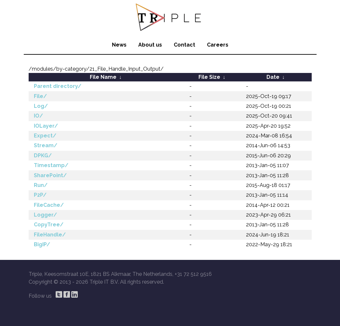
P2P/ (40, 195)
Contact (184, 45)
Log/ (41, 106)
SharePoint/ (50, 175)
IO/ (38, 116)
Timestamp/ (51, 165)
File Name (103, 77)
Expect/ (45, 136)
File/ (40, 96)
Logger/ (45, 215)
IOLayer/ (46, 126)
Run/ (41, 185)
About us (150, 45)
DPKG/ (43, 155)
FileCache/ (49, 205)
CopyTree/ (48, 224)
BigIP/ (42, 244)
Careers (217, 45)
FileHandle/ (50, 235)
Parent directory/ (57, 86)
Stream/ (45, 145)
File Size (209, 77)
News (119, 45)
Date (272, 77)
